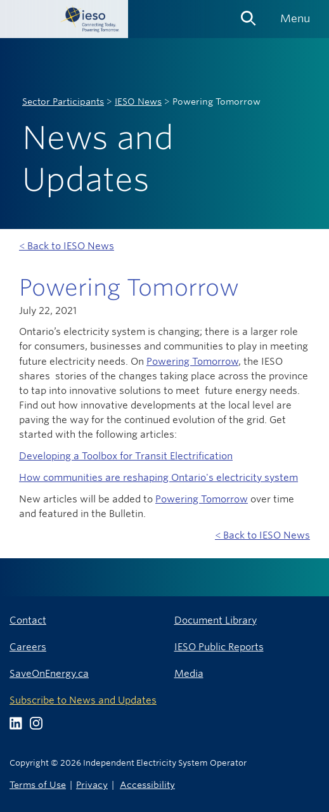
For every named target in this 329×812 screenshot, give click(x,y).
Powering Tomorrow (192, 361)
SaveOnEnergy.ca (49, 673)
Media (188, 673)
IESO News (138, 101)
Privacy (92, 784)
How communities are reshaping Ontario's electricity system (158, 477)
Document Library (215, 620)
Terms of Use (38, 784)
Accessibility (147, 784)
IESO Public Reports (219, 647)
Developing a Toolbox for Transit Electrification (126, 456)
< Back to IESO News (66, 246)
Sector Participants (63, 101)
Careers (28, 647)
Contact (28, 620)
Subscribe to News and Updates (83, 700)
